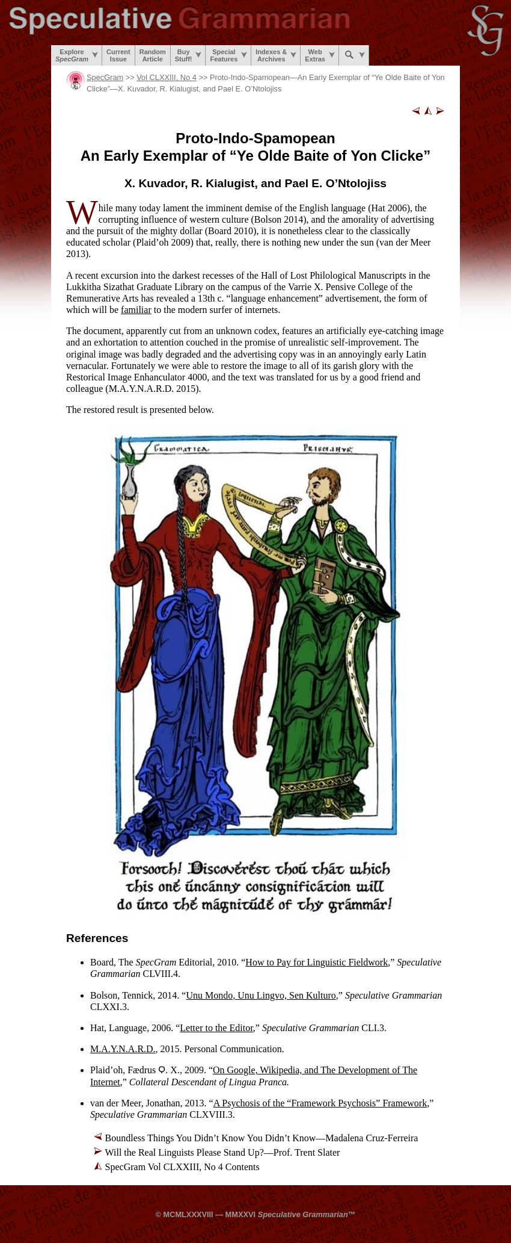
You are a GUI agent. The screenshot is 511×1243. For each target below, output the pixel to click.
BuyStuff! (188, 55)
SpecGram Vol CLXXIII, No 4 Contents (182, 1167)
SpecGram (105, 77)
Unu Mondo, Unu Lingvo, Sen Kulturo (260, 995)
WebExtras (320, 55)
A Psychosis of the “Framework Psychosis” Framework (320, 1103)
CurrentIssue (118, 55)
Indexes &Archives (276, 55)
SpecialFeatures (228, 55)
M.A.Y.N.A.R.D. (123, 1049)
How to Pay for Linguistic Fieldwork (316, 962)
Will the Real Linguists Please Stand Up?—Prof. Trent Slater (222, 1152)
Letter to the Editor (216, 1028)
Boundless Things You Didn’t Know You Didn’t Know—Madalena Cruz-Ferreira (261, 1138)
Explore (76, 55)
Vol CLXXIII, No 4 (166, 77)
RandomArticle (152, 55)
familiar (136, 310)
